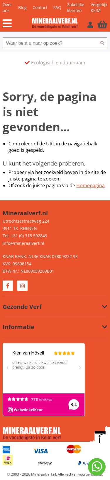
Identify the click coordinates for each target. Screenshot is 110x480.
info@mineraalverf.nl (23, 243)
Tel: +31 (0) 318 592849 (25, 235)
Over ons (7, 7)
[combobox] (50, 43)
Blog (22, 7)
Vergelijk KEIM (99, 7)
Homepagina (90, 185)
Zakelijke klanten (75, 7)
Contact (40, 7)
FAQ (57, 7)
